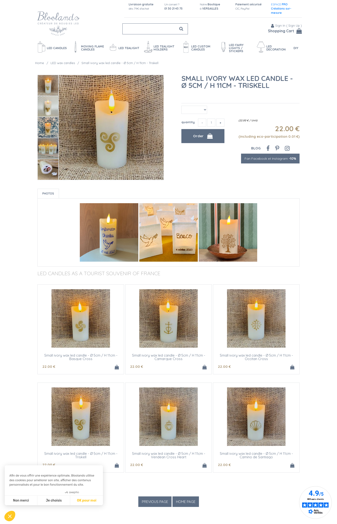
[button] (9, 516)
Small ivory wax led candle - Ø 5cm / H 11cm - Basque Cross (80, 357)
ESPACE (281, 8)
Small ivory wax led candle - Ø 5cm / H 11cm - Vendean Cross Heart (168, 455)
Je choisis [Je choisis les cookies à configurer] (54, 500)
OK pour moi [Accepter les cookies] (86, 500)
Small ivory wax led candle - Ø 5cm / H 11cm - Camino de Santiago (256, 455)
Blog (256, 148)
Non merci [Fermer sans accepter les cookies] (21, 500)
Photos (48, 193)
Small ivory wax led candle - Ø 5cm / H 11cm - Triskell (237, 82)
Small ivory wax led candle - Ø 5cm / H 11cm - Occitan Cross (256, 357)
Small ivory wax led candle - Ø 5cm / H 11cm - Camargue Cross (168, 357)
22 (48, 366)
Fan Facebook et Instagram (270, 158)
